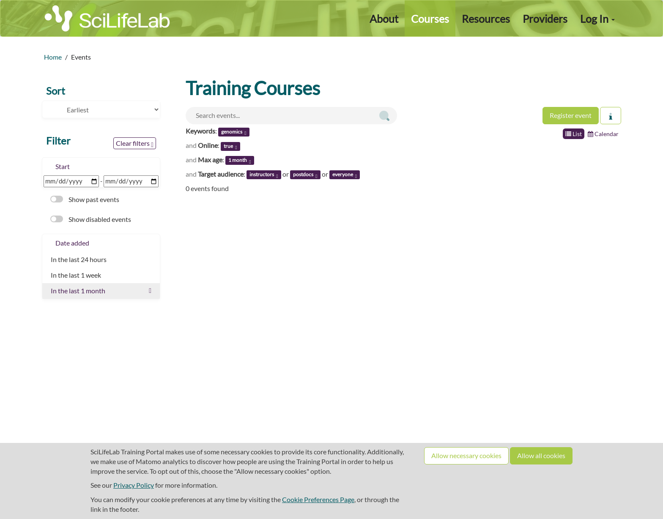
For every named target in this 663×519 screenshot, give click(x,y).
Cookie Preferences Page (318, 499)
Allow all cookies (541, 455)
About (384, 18)
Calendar (603, 133)
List (573, 133)
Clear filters (134, 143)
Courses (430, 18)
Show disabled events (90, 219)
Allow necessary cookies (466, 455)
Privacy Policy (133, 485)
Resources (486, 18)
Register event (571, 115)
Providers (545, 18)
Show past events (84, 199)
